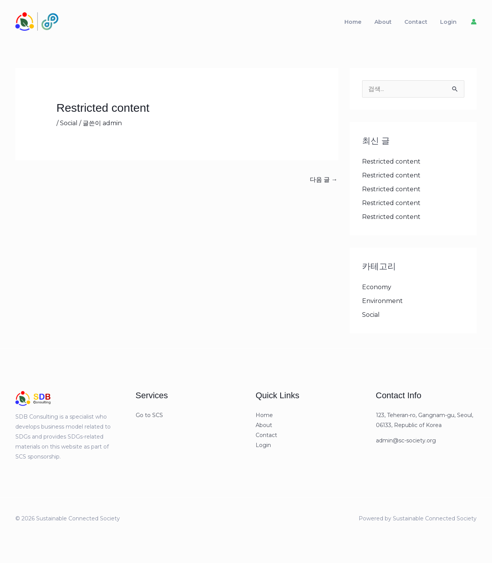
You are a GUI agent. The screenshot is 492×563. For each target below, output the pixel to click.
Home (370, 23)
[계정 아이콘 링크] (474, 23)
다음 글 (323, 183)
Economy (376, 290)
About (395, 23)
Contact (423, 23)
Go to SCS (149, 418)
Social (69, 126)
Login (451, 23)
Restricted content (391, 165)
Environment (382, 304)
